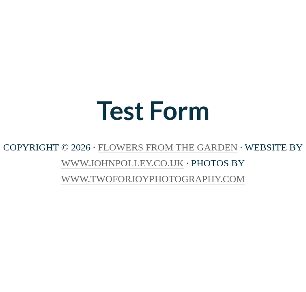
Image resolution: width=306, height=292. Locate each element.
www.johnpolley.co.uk (122, 163)
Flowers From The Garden (167, 147)
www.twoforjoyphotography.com (153, 179)
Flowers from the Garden (153, 54)
